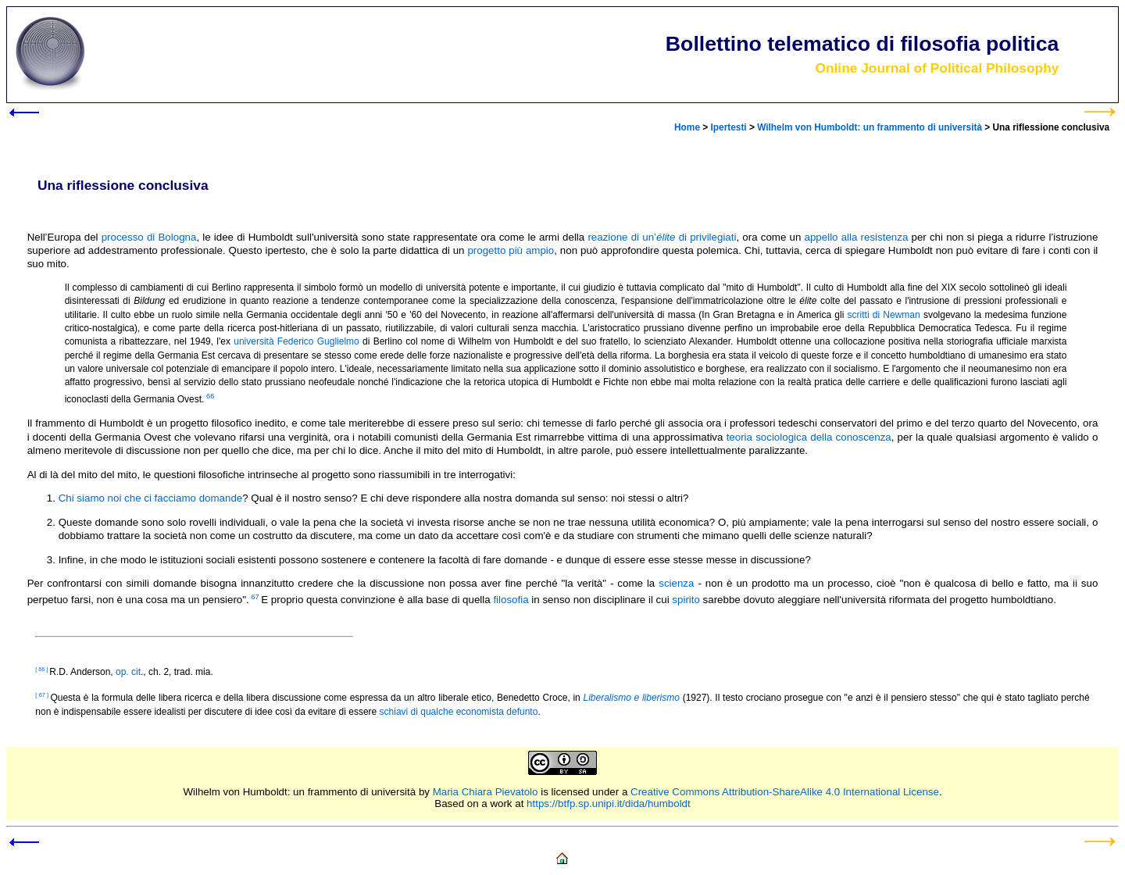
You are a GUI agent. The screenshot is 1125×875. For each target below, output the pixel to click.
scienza (676, 583)
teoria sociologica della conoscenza (809, 437)
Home (687, 127)
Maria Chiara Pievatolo (485, 792)
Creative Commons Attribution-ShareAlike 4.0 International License (784, 792)
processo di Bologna (149, 237)
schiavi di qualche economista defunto (459, 711)
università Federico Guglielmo (296, 341)
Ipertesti (729, 127)
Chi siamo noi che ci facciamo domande (151, 498)
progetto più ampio (510, 250)
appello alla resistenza (857, 237)
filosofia (510, 599)
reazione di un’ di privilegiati (662, 237)
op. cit (128, 671)
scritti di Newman (884, 314)
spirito (686, 599)
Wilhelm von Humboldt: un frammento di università (869, 127)
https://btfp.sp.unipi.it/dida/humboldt (609, 803)
